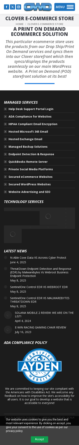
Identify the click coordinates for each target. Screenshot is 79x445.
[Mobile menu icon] (64, 7)
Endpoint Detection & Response (31, 154)
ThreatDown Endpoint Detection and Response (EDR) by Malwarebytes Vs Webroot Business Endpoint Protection (40, 272)
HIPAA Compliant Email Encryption (33, 124)
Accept (39, 439)
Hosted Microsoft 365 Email (28, 131)
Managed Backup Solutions (28, 146)
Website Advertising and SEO (29, 192)
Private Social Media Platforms (31, 169)
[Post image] (5, 257)
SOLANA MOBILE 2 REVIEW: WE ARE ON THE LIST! (44, 314)
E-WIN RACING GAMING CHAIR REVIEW (40, 327)
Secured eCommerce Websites (31, 177)
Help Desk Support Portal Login (31, 109)
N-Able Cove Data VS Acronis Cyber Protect (38, 257)
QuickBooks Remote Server (28, 162)
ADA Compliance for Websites (30, 116)
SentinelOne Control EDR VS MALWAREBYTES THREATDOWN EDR (39, 299)
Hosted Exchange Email (25, 139)
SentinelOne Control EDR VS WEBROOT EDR (39, 287)
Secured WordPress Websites (30, 184)
